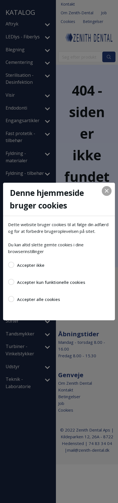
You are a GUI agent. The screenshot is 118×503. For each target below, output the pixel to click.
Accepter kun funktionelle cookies (51, 282)
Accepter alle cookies (38, 299)
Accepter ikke (30, 265)
